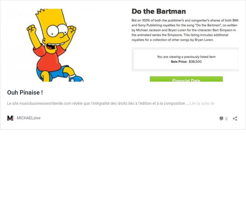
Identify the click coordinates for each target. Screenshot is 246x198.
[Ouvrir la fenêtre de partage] (235, 116)
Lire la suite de (202, 103)
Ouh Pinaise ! (25, 92)
